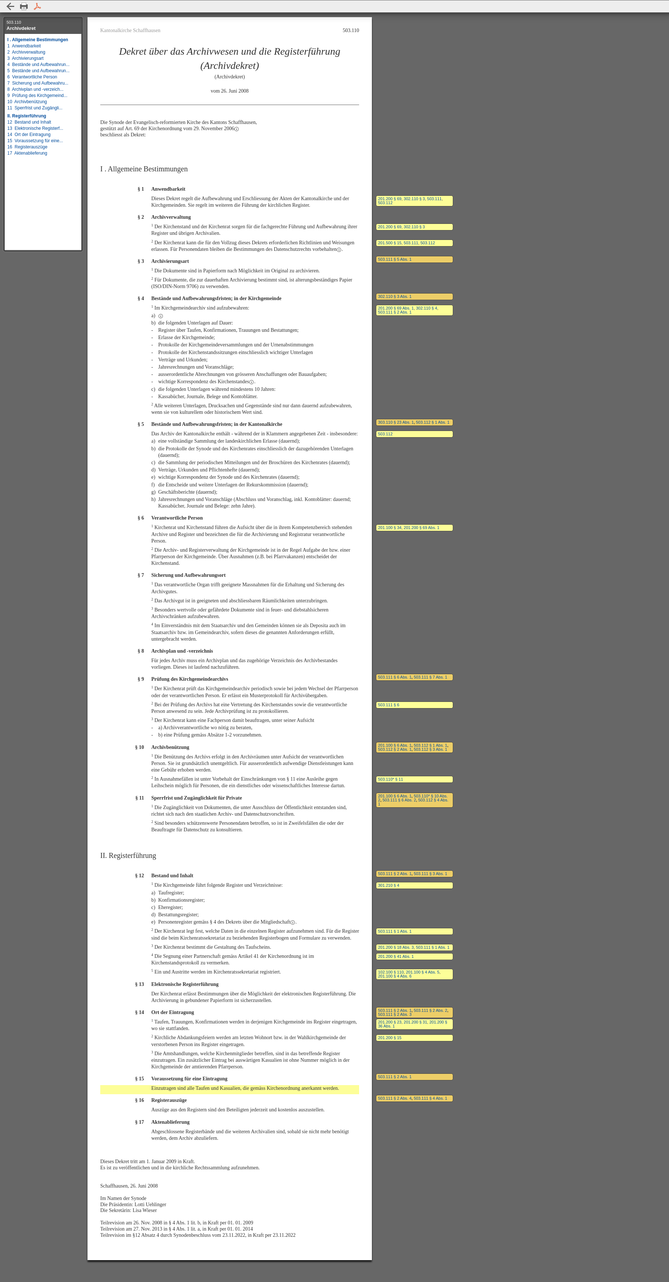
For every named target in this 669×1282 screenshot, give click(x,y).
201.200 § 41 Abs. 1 (396, 956)
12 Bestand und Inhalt (29, 122)
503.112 (385, 203)
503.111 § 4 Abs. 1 (430, 1098)
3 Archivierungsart (25, 58)
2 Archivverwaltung (26, 52)
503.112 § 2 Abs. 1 (395, 749)
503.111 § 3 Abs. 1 (430, 873)
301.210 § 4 (388, 885)
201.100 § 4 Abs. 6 (395, 976)
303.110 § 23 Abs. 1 (396, 422)
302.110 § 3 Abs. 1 (395, 296)
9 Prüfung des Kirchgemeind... (37, 95)
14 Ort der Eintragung (29, 134)
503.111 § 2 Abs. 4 (395, 1098)
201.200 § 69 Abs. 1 (396, 308)
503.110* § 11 (390, 779)
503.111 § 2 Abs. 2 (430, 1010)
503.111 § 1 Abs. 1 (395, 931)
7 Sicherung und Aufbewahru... (37, 83)
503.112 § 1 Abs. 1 (433, 422)
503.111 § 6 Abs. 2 (399, 800)
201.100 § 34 (389, 527)
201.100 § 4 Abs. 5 (422, 972)
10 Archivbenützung (27, 102)
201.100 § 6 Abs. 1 (395, 745)
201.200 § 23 (389, 1022)
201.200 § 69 (389, 199)
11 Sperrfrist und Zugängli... (34, 108)
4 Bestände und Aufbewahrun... (38, 64)
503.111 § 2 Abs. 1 (395, 312)
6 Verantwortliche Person (32, 77)
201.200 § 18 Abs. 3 (396, 947)
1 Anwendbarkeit (24, 46)
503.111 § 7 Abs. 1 (430, 677)
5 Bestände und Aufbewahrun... (38, 71)
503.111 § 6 (388, 705)
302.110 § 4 (426, 308)
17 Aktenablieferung (27, 153)
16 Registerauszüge (27, 147)
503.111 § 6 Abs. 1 (395, 677)
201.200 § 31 (415, 1022)
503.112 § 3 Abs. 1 (430, 749)
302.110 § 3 (414, 199)
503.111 (434, 199)
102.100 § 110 (391, 972)
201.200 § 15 (389, 1038)
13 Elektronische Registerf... (35, 128)
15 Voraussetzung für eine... (35, 141)
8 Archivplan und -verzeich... (35, 89)
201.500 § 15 (389, 243)
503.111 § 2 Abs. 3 (395, 1014)
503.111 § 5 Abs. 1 (395, 259)
